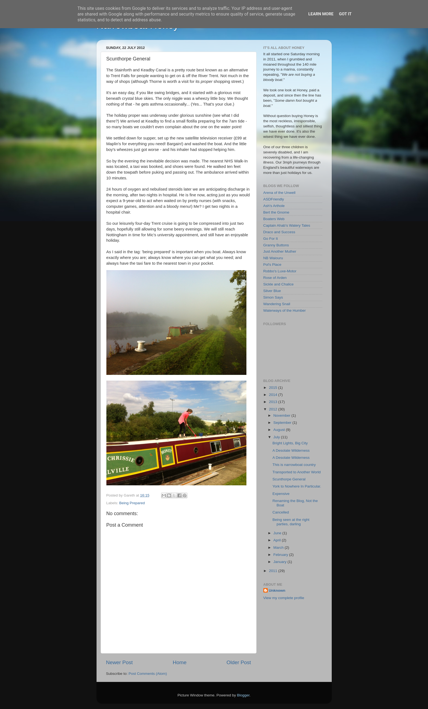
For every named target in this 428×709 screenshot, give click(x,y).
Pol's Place (272, 264)
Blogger (243, 695)
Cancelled (280, 512)
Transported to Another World (296, 472)
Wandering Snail (276, 304)
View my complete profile (283, 598)
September (283, 423)
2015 (273, 388)
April (277, 540)
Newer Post (119, 662)
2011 (273, 571)
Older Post (238, 662)
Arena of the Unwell (279, 193)
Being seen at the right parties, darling (290, 522)
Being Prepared (132, 503)
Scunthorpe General (288, 479)
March (279, 547)
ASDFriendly (273, 199)
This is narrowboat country (294, 465)
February (281, 555)
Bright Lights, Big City (290, 443)
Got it (345, 13)
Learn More (320, 13)
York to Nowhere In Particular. (296, 486)
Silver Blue (272, 291)
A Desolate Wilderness (291, 450)
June (278, 533)
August (279, 430)
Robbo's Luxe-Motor (279, 271)
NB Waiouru (273, 258)
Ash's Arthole (274, 206)
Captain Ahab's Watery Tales (286, 225)
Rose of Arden (275, 278)
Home (180, 662)
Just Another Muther (279, 251)
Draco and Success (279, 232)
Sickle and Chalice (278, 284)
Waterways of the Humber (284, 310)
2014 (273, 395)
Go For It (270, 239)
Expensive (280, 494)
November (282, 415)
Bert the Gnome (276, 212)
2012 (273, 409)
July (277, 437)
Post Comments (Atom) (148, 674)
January (280, 562)
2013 (273, 402)
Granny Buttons (276, 245)
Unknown (277, 590)
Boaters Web (274, 219)
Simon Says (273, 297)
